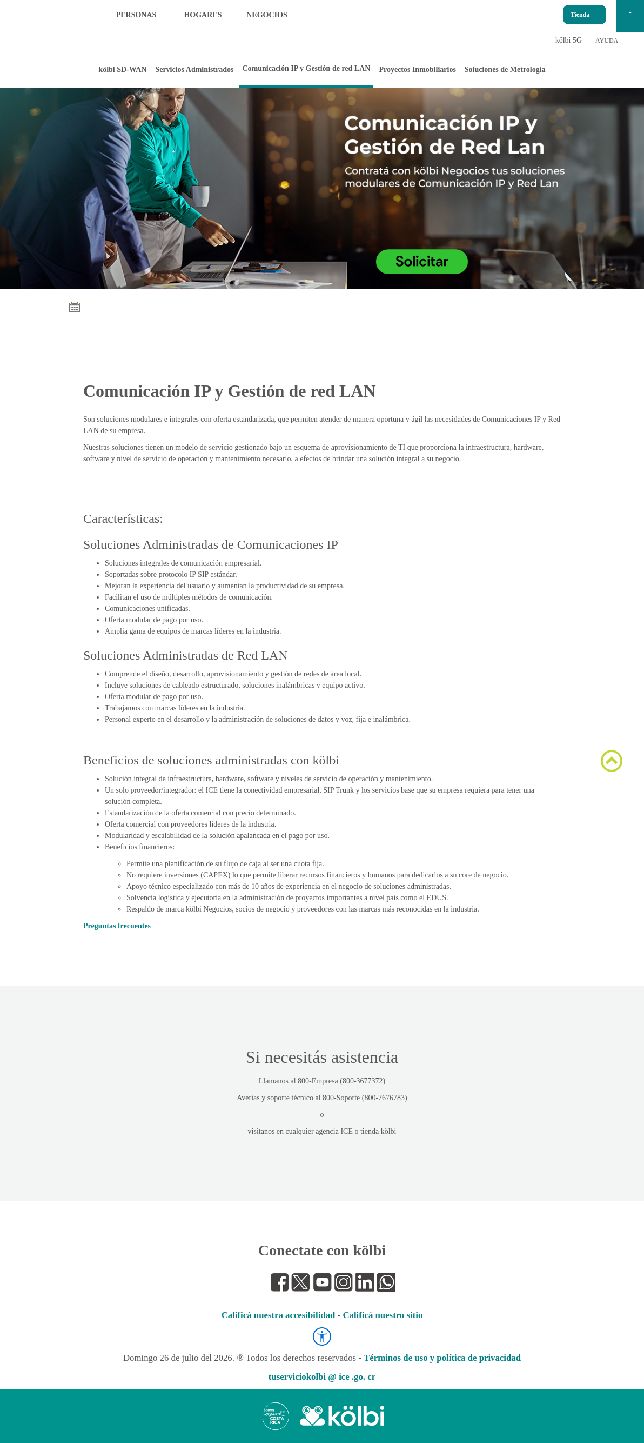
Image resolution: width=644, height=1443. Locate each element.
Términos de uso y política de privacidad (442, 1358)
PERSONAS (136, 15)
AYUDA (606, 40)
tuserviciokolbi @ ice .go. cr (322, 1377)
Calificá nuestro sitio (382, 1315)
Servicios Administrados (194, 69)
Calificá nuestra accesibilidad (279, 1315)
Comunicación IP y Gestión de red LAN (306, 68)
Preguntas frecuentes (117, 926)
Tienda (580, 12)
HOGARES (203, 15)
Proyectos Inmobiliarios (417, 69)
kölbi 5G (568, 40)
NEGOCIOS (266, 15)
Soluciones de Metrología (505, 69)
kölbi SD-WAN (122, 69)
